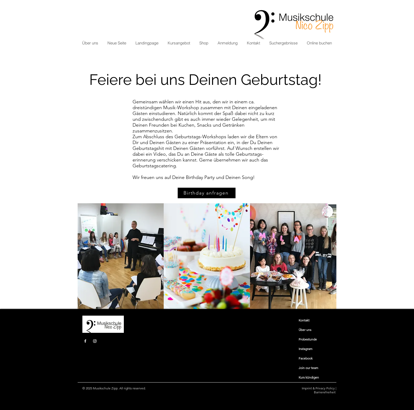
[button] (179, 43)
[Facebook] (85, 341)
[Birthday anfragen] (207, 193)
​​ (304, 320)
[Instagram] (95, 341)
